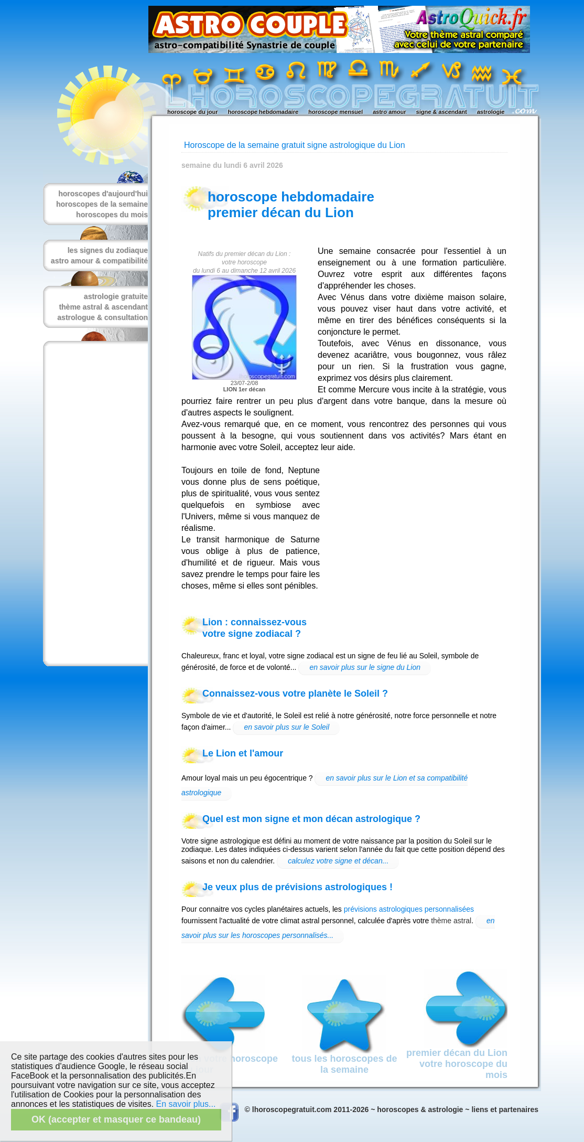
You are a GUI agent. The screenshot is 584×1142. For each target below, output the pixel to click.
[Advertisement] (93, 503)
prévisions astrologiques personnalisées (409, 909)
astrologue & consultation (102, 317)
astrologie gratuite (116, 296)
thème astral (451, 920)
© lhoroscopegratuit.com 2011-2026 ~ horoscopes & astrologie (354, 1109)
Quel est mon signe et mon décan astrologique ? (311, 819)
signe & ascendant (441, 112)
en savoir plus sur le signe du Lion (364, 667)
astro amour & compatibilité (99, 261)
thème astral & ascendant (103, 307)
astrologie (491, 112)
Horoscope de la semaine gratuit (244, 145)
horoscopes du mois (112, 214)
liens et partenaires (504, 1109)
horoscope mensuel (335, 112)
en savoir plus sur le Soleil (286, 727)
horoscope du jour (192, 112)
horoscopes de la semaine (102, 204)
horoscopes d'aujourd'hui (103, 193)
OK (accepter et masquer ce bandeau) (116, 1119)
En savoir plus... (186, 1104)
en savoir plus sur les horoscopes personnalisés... (338, 928)
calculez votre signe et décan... (338, 861)
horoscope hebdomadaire (263, 112)
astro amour (389, 112)
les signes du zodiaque (108, 250)
